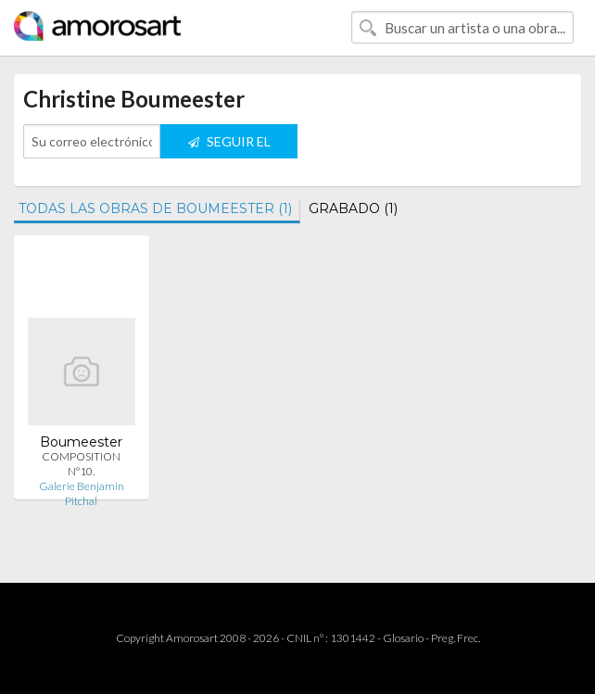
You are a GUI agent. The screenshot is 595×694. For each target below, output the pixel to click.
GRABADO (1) (353, 208)
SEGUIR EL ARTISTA (229, 145)
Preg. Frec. (455, 638)
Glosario (403, 638)
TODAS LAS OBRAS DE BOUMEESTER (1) (155, 208)
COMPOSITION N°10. (81, 463)
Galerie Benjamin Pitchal (81, 493)
